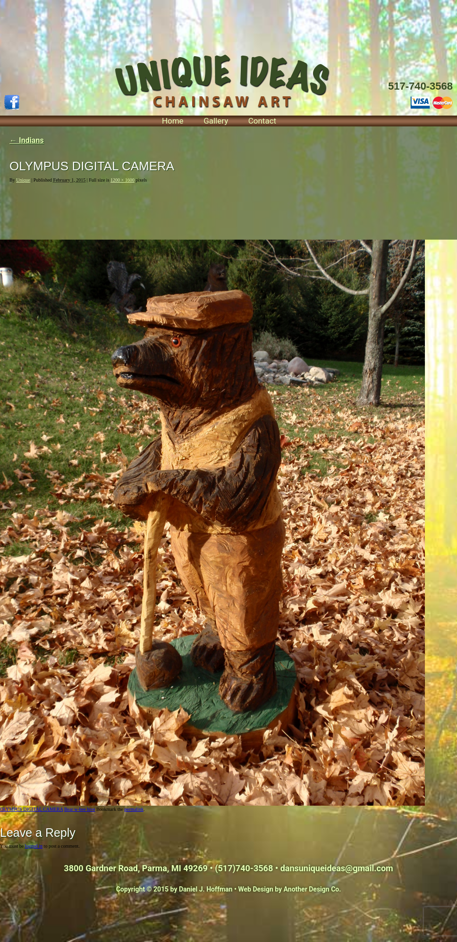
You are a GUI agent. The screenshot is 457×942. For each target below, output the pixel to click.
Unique (23, 180)
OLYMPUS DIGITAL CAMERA (31, 809)
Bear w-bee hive (79, 809)
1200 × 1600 (122, 180)
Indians (26, 140)
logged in (34, 846)
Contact (262, 120)
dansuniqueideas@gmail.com (336, 868)
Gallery (215, 120)
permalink (134, 809)
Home (173, 120)
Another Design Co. (312, 889)
